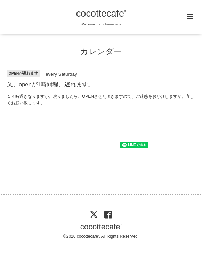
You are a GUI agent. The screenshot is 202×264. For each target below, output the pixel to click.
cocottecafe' (101, 13)
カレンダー (101, 51)
